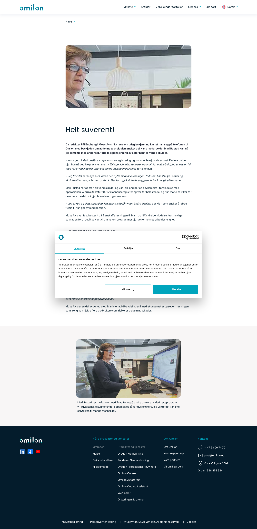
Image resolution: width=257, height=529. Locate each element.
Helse (96, 453)
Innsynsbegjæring (72, 522)
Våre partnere (172, 460)
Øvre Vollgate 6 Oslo (216, 463)
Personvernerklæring (103, 522)
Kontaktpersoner (174, 453)
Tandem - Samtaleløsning (133, 460)
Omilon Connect (128, 473)
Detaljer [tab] (128, 248)
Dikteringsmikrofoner (131, 499)
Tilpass (128, 289)
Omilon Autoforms (129, 479)
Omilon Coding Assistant (133, 486)
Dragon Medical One (130, 453)
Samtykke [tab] (79, 248)
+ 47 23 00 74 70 (214, 447)
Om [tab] (178, 248)
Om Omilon (170, 446)
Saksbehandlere (103, 460)
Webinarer (124, 493)
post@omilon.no (214, 455)
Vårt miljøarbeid (173, 466)
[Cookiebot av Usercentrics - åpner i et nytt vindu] (184, 237)
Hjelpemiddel (101, 466)
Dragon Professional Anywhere (137, 466)
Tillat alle (175, 289)
